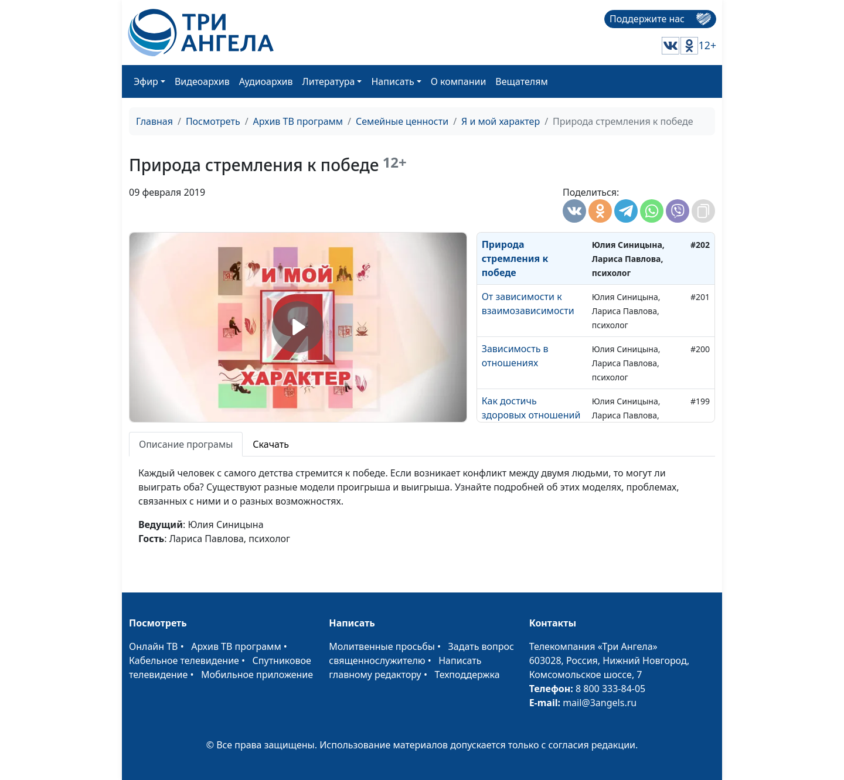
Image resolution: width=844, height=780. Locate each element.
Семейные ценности (402, 121)
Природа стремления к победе (515, 258)
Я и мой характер (500, 121)
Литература (328, 81)
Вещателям (521, 81)
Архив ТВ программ (298, 121)
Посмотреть (213, 121)
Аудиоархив (266, 81)
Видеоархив (202, 81)
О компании (458, 81)
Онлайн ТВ (153, 646)
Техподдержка (466, 674)
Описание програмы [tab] (186, 444)
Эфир (146, 81)
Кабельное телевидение (184, 660)
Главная (154, 121)
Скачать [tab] (271, 444)
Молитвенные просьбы (382, 646)
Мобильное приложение (257, 674)
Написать (392, 81)
